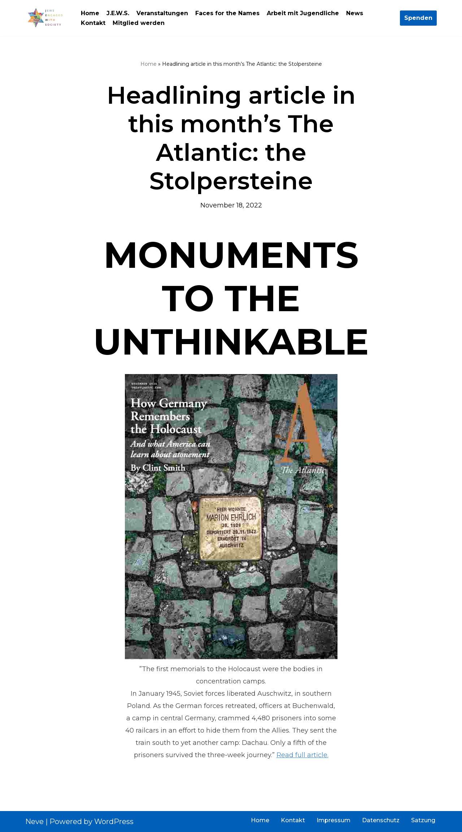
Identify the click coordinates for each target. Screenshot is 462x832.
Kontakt (93, 23)
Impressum (333, 820)
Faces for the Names (227, 13)
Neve (34, 821)
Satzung (423, 820)
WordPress (114, 821)
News (354, 13)
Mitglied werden (139, 23)
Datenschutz (381, 820)
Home (90, 13)
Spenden (418, 17)
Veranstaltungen (162, 13)
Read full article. (302, 755)
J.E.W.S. (117, 13)
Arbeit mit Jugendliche (303, 13)
